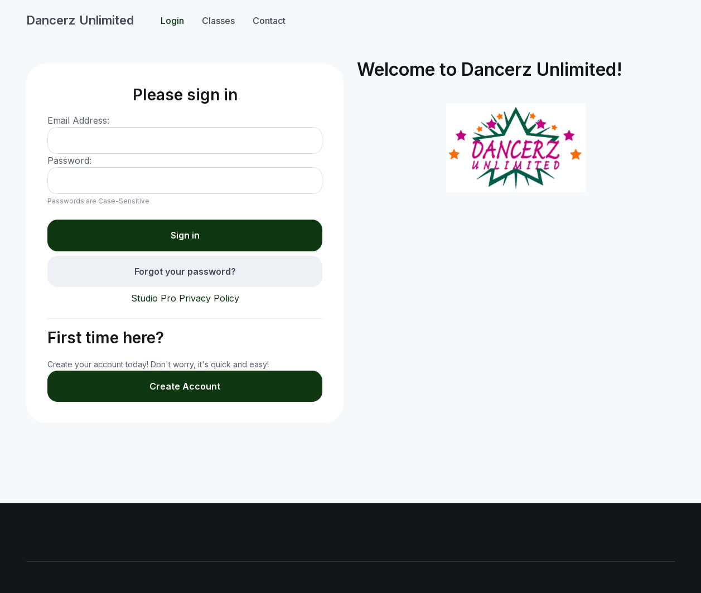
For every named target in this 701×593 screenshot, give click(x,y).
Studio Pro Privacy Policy (185, 298)
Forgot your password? (185, 271)
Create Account (184, 386)
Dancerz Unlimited (80, 20)
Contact (269, 20)
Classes (218, 20)
